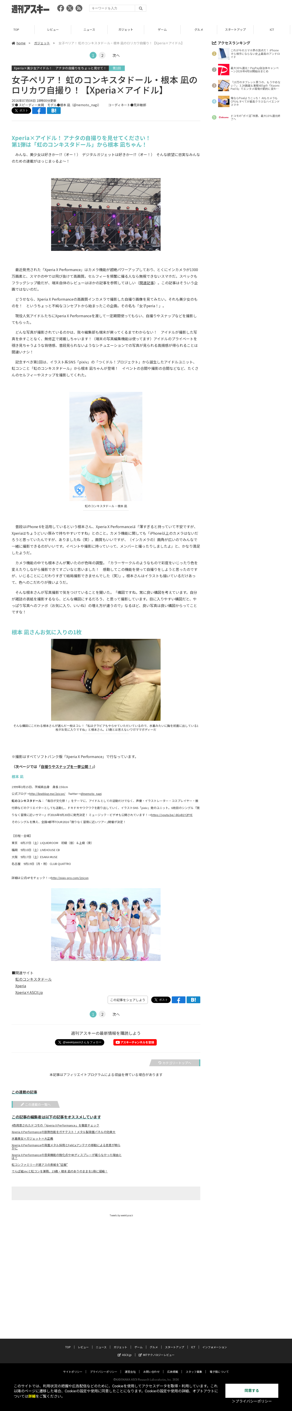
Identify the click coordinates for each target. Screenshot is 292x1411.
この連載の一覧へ (36, 1104)
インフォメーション (214, 1343)
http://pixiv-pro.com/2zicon (70, 878)
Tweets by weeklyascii (121, 1215)
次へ (116, 55)
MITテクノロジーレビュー (157, 1350)
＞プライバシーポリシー (252, 1401)
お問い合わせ (151, 1367)
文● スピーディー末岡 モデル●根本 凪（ (42, 105)
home (19, 43)
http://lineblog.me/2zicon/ (47, 793)
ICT (274, 29)
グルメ (200, 29)
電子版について (219, 1367)
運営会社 (130, 1367)
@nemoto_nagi (85, 105)
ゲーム (164, 29)
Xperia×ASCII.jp (29, 992)
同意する (252, 1390)
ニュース (91, 29)
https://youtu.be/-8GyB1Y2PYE (172, 815)
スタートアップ (237, 29)
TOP (18, 29)
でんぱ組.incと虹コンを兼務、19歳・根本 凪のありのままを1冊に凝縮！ (60, 1171)
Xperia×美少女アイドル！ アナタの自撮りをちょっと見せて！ (60, 68)
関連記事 (146, 282)
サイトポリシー (72, 1367)
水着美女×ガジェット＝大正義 (32, 1138)
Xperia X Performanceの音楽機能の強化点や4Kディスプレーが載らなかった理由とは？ (67, 1156)
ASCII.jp (125, 1350)
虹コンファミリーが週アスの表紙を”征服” (40, 1164)
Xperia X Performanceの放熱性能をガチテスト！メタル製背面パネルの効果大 (63, 1132)
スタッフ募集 (194, 1367)
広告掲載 (172, 1367)
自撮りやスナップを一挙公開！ (66, 766)
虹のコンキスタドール (33, 979)
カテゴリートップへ (174, 1063)
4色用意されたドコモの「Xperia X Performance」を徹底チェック (55, 1125)
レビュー (55, 29)
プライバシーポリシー (103, 1367)
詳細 (32, 1396)
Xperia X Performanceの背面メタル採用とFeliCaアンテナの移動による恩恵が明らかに (66, 1147)
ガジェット (127, 29)
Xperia (20, 985)
